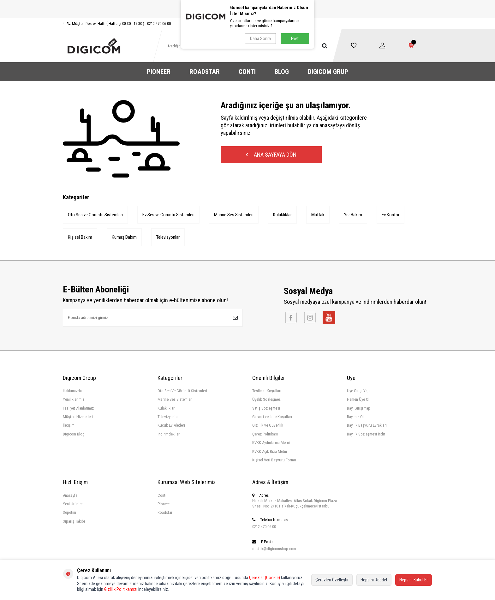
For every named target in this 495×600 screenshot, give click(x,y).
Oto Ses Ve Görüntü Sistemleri (182, 390)
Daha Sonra (260, 38)
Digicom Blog (74, 434)
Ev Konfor (390, 215)
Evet (295, 38)
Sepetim (69, 512)
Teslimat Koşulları (266, 390)
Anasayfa (70, 495)
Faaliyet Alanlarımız (78, 408)
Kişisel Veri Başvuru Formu (274, 460)
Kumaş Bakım (124, 237)
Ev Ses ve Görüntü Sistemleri (168, 215)
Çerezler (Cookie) (264, 577)
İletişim (69, 425)
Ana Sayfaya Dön (271, 154)
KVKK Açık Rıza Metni (269, 451)
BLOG (282, 71)
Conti (162, 495)
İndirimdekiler (169, 434)
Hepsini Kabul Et (413, 579)
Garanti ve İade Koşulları (272, 416)
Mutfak (318, 215)
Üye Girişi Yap (358, 390)
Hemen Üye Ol (358, 399)
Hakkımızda (72, 390)
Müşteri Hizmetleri (78, 416)
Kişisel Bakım (80, 237)
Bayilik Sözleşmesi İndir (366, 434)
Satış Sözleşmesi (266, 408)
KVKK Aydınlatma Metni (271, 442)
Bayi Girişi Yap (358, 408)
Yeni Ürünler (73, 503)
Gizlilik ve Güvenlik (267, 425)
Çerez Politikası (265, 434)
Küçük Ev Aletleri (171, 425)
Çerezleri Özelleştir (332, 579)
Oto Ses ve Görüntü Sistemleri (95, 215)
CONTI (247, 71)
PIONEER (158, 71)
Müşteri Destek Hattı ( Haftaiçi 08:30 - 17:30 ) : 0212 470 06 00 (117, 23)
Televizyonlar (168, 237)
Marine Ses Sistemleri (233, 215)
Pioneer (164, 503)
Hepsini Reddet (374, 579)
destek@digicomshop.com (274, 548)
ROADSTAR (204, 71)
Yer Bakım (353, 215)
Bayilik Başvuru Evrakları (367, 425)
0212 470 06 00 (264, 526)
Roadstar (165, 512)
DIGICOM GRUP (328, 71)
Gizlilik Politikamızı (120, 589)
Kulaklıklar (282, 215)
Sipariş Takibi (74, 521)
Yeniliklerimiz (73, 399)
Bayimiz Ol (355, 416)
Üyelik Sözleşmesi (267, 399)
